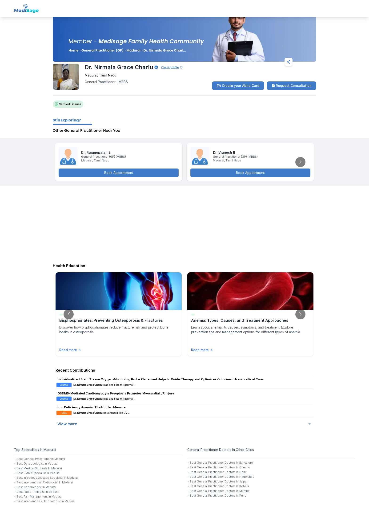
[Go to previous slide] (69, 314)
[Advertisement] (184, 223)
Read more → (70, 350)
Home (73, 50)
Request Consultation (292, 86)
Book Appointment (118, 173)
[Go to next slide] (300, 162)
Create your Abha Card (238, 86)
